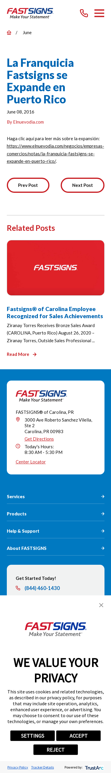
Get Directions (39, 438)
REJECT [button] (55, 749)
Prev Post (28, 185)
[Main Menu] (99, 13)
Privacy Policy (17, 767)
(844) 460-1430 (42, 588)
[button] (101, 605)
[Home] (30, 13)
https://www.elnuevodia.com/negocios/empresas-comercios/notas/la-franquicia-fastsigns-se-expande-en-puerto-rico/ (55, 153)
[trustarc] (94, 767)
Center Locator (31, 461)
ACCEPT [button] (79, 735)
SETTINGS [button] (32, 735)
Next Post (82, 185)
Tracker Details (42, 767)
